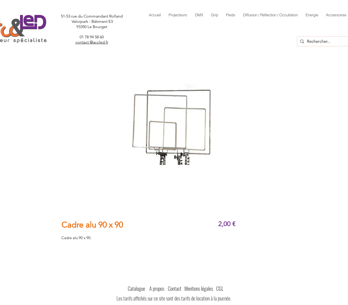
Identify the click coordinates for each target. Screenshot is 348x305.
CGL (219, 288)
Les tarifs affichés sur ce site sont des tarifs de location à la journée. (174, 298)
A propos (156, 288)
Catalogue (136, 288)
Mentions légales (198, 288)
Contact (174, 288)
